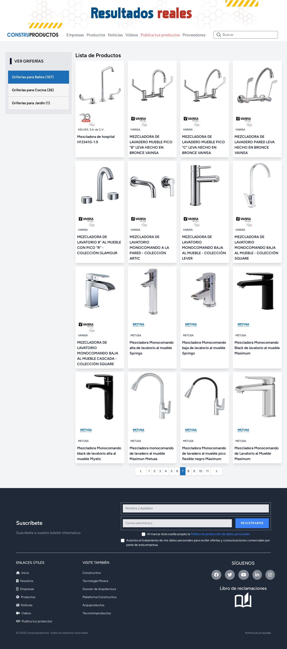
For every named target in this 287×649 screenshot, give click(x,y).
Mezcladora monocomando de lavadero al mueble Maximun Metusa (152, 453)
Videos (131, 35)
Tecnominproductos (97, 613)
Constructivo (92, 573)
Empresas (75, 35)
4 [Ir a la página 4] (166, 471)
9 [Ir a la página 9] (194, 471)
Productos (96, 35)
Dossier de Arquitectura (99, 589)
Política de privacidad (258, 632)
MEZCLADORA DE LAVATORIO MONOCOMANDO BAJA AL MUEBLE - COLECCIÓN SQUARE (256, 247)
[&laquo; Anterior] (141, 471)
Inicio (22, 573)
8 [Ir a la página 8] (188, 471)
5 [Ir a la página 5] (171, 471)
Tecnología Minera (95, 581)
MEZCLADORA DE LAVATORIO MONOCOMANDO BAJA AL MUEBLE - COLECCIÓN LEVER (204, 247)
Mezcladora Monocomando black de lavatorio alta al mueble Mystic (99, 453)
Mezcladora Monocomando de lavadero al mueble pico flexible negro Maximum (204, 453)
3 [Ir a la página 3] (160, 471)
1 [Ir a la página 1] (149, 471)
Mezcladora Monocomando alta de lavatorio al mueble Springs (152, 347)
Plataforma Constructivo (100, 597)
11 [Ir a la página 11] (207, 471)
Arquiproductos (93, 605)
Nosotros (24, 581)
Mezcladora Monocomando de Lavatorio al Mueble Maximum (256, 453)
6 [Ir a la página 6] (177, 471)
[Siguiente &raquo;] (217, 471)
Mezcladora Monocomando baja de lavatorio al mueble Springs (204, 347)
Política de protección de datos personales (220, 534)
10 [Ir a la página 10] (200, 471)
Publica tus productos (160, 35)
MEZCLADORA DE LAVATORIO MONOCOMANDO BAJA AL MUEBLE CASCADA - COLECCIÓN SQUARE (97, 353)
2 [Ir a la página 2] (154, 471)
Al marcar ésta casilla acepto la (198, 534)
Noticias (115, 35)
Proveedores (194, 35)
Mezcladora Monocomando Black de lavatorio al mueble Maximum (257, 347)
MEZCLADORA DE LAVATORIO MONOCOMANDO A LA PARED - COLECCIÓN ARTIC (149, 247)
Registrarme (252, 523)
